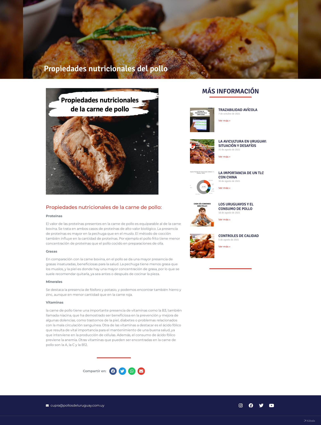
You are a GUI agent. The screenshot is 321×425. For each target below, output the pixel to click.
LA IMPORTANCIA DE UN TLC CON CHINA (241, 175)
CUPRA (264, 7)
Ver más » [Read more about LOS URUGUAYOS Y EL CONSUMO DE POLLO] (224, 219)
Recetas (198, 7)
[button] (113, 371)
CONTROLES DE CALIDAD (238, 235)
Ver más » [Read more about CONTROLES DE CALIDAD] (224, 246)
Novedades (166, 7)
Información (232, 7)
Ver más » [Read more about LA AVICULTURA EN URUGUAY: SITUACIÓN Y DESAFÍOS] (224, 156)
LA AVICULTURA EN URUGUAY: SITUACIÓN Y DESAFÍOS (242, 143)
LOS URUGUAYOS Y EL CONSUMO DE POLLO (235, 206)
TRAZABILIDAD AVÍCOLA (237, 110)
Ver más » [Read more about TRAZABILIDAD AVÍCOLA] (224, 120)
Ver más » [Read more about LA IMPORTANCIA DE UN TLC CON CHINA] (224, 187)
